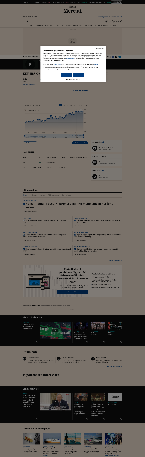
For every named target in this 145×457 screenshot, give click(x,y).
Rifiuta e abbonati (99, 48)
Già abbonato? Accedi (73, 79)
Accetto (78, 75)
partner (96, 64)
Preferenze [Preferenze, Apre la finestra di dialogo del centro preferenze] (66, 75)
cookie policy (70, 58)
